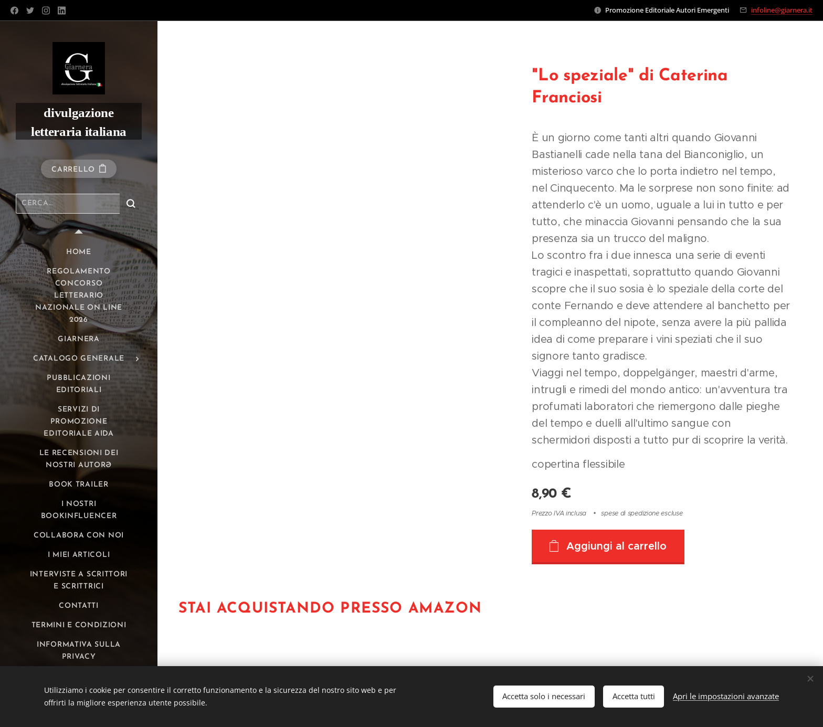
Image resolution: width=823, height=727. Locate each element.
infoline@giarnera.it (782, 10)
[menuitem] (78, 252)
